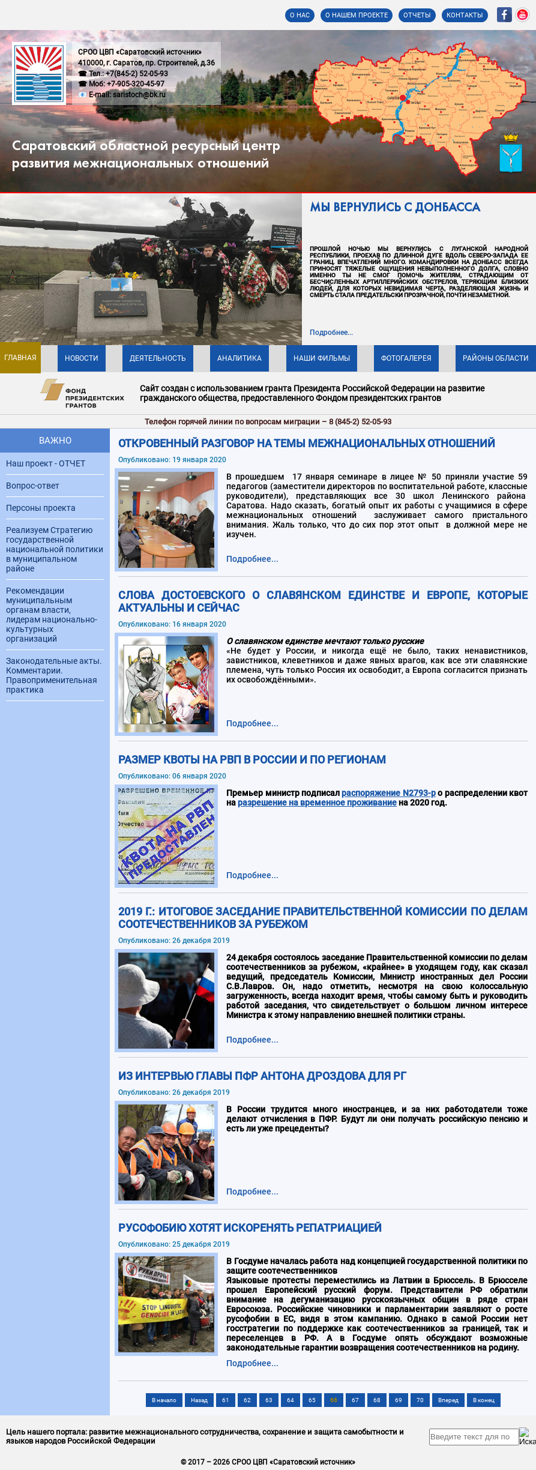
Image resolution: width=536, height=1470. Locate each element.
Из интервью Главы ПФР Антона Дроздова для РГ (262, 1076)
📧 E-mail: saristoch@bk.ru (122, 95)
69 (398, 1400)
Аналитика (239, 358)
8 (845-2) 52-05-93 (360, 421)
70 (420, 1400)
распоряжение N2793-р (388, 793)
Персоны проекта (41, 508)
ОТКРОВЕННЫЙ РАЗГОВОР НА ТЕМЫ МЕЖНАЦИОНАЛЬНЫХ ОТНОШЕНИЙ (306, 443)
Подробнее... (331, 332)
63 (269, 1400)
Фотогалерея (406, 358)
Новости (81, 358)
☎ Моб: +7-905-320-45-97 (121, 84)
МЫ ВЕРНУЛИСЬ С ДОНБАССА (395, 208)
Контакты (465, 15)
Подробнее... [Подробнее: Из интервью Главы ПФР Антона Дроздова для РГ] (252, 1191)
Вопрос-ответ (32, 485)
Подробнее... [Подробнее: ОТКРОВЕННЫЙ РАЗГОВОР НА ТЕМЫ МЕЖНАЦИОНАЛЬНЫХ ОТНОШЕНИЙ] (252, 559)
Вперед (448, 1400)
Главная (20, 358)
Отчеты (417, 15)
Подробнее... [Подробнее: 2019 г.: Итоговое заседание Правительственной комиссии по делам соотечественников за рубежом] (252, 1039)
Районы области (496, 358)
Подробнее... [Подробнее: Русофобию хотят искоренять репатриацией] (252, 1363)
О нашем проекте (356, 15)
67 (355, 1400)
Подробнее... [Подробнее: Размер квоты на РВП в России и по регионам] (252, 875)
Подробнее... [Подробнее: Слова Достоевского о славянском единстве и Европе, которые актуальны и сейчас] (252, 723)
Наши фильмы (322, 358)
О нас (300, 15)
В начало (164, 1400)
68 (377, 1400)
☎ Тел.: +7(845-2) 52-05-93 (123, 74)
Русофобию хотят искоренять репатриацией (250, 1227)
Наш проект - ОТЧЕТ (45, 463)
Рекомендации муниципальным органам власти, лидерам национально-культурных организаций (51, 614)
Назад (199, 1400)
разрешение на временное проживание (317, 802)
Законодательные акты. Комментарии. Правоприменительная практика (54, 675)
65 (312, 1400)
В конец (484, 1400)
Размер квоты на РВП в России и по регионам (252, 759)
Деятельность (158, 358)
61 (225, 1400)
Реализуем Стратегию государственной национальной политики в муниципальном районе (54, 549)
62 (247, 1400)
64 (290, 1400)
